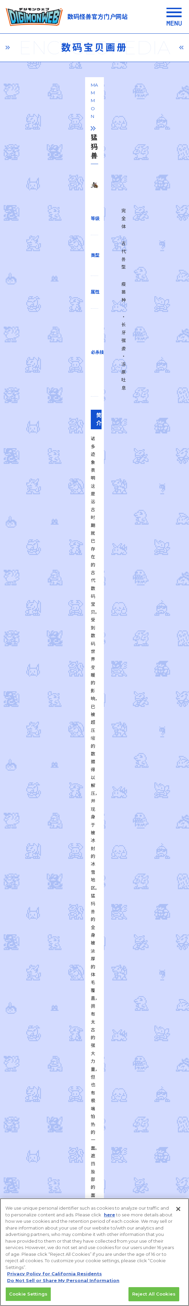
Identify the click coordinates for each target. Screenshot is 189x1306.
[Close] (178, 1212)
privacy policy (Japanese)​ (56, 1135)
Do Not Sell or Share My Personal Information (63, 1283)
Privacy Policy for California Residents (54, 1277)
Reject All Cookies (154, 1297)
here (109, 1217)
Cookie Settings (28, 1297)
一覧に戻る (94, 893)
